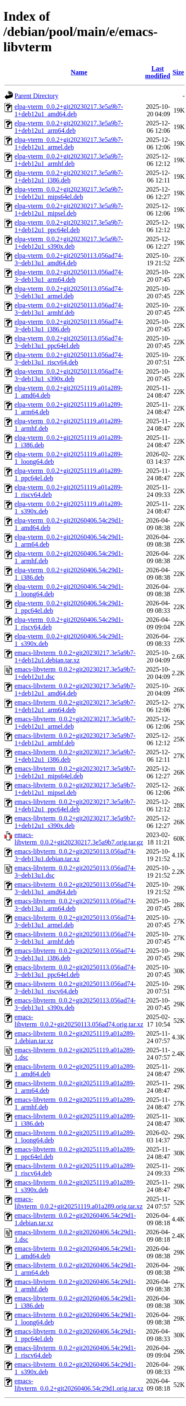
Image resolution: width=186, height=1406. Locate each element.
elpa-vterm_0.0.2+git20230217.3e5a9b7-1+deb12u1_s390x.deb (68, 242)
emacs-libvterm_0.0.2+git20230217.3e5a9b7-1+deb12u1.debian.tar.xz (75, 656)
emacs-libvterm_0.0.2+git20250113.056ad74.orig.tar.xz (78, 1020)
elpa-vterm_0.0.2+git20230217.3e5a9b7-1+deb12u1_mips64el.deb (68, 193)
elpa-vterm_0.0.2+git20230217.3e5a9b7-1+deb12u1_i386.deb (68, 176)
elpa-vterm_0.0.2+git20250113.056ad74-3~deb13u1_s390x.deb (68, 375)
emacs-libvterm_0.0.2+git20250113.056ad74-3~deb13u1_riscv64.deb (75, 987)
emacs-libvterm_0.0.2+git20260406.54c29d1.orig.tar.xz (78, 1384)
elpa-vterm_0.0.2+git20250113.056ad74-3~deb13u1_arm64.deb (68, 276)
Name (79, 72)
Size (178, 72)
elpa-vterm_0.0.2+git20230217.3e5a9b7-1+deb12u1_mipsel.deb (68, 209)
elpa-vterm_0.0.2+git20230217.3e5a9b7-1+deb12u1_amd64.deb (68, 110)
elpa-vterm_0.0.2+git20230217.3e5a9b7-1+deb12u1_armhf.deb (68, 160)
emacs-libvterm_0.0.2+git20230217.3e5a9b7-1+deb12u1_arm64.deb (75, 706)
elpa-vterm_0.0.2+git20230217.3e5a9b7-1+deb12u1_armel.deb (68, 143)
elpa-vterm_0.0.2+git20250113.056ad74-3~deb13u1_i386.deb (68, 325)
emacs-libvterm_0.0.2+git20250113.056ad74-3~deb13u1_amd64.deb (75, 888)
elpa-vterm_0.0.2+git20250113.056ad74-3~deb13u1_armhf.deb (68, 309)
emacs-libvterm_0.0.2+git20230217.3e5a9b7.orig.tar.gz (78, 838)
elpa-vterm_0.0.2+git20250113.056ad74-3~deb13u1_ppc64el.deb (68, 342)
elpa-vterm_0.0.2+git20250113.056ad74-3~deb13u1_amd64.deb (68, 259)
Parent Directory (36, 95)
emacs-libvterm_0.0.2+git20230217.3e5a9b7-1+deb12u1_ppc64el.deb (75, 805)
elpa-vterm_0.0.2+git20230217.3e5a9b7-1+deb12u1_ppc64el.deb (68, 226)
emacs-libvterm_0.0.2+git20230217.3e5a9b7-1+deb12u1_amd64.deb (75, 689)
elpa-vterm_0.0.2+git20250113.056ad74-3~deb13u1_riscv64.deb (68, 358)
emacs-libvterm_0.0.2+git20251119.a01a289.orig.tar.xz (78, 1202)
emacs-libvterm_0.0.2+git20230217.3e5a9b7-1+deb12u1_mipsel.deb (75, 789)
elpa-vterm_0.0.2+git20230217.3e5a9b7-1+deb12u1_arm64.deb (68, 127)
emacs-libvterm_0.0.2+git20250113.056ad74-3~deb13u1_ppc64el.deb (75, 971)
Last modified (157, 72)
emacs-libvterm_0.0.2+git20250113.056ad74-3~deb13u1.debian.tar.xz (75, 855)
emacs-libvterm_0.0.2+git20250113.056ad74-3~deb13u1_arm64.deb (75, 904)
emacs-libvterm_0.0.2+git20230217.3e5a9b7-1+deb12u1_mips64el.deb (75, 772)
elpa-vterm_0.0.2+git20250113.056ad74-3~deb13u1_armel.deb (68, 292)
